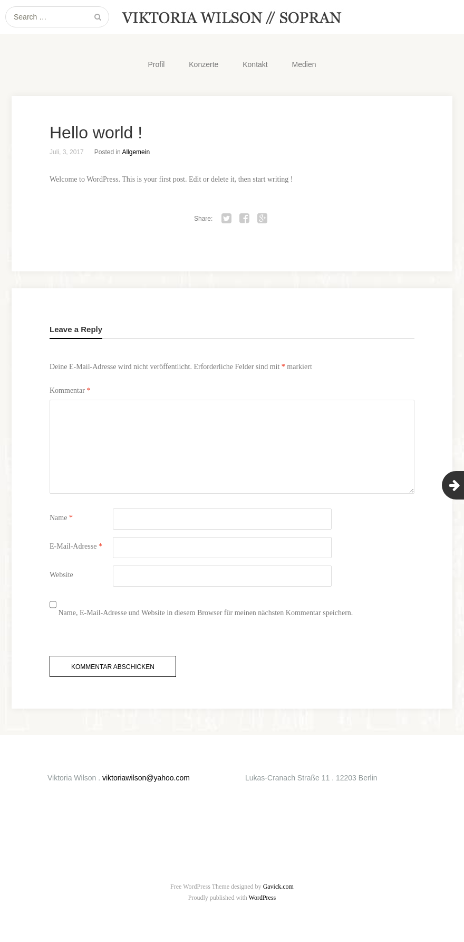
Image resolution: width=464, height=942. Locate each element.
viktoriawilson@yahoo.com (146, 778)
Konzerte (203, 64)
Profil (156, 64)
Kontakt (255, 64)
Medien (304, 64)
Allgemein (136, 152)
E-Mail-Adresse (76, 546)
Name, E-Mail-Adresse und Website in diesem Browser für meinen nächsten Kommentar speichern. (206, 613)
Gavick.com (278, 886)
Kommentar (70, 390)
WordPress (262, 897)
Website (61, 575)
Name (61, 518)
